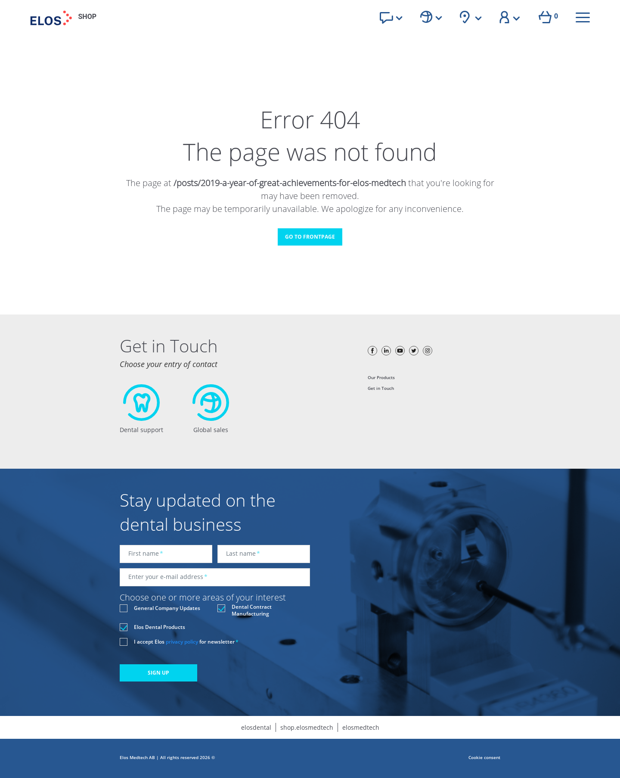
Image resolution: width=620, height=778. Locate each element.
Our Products (381, 377)
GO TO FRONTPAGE (310, 236)
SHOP (87, 16)
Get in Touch (381, 388)
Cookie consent (484, 757)
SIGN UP (158, 672)
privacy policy (182, 641)
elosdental (256, 727)
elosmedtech (360, 727)
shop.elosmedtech (306, 727)
